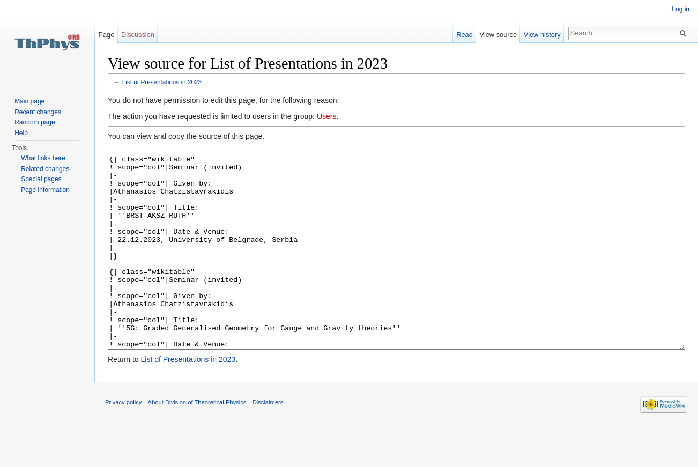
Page (106, 35)
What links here (43, 158)
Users (327, 116)
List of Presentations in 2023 (162, 81)
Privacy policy (123, 442)
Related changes (45, 169)
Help (21, 133)
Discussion (137, 35)
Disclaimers (268, 442)
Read (464, 35)
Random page (34, 122)
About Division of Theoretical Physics (197, 442)
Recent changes (37, 112)
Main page (29, 101)
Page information (45, 190)
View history (542, 35)
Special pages (41, 179)
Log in (680, 9)
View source (498, 35)
